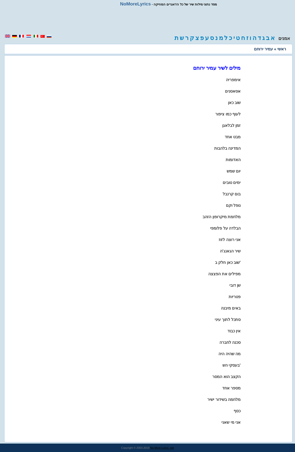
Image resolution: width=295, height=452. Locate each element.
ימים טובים (232, 182)
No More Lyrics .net (162, 447)
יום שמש (234, 171)
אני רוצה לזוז (230, 240)
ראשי (281, 49)
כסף (237, 411)
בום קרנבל (232, 194)
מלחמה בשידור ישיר (224, 399)
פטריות (235, 297)
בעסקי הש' (231, 365)
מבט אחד (233, 137)
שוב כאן (234, 103)
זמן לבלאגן (231, 125)
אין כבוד (234, 331)
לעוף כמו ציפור (228, 114)
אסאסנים (233, 91)
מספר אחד (231, 388)
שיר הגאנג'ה (230, 251)
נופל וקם (233, 205)
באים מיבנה (231, 308)
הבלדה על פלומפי (225, 228)
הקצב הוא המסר (226, 377)
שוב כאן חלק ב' (228, 262)
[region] (147, 20)
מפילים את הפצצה (224, 274)
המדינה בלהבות (227, 148)
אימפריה (233, 80)
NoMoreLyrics (135, 3)
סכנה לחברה (230, 342)
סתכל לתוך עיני (228, 319)
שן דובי (235, 285)
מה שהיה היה (229, 354)
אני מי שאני (231, 422)
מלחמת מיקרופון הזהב (222, 217)
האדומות (233, 160)
